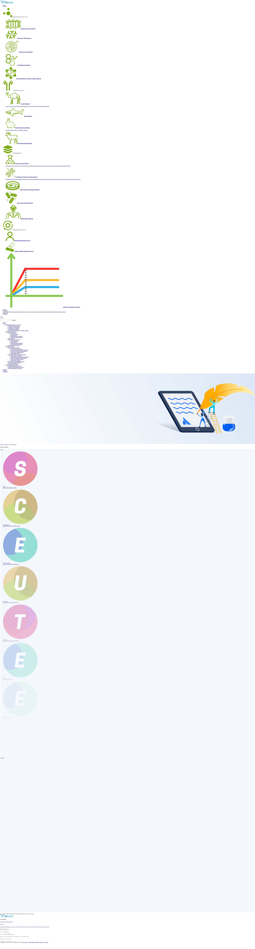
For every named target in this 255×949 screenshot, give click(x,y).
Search (14, 320)
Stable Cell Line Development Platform (30, 189)
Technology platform (10, 346)
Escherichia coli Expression (27, 166)
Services (5, 6)
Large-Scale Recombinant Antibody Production (37, 179)
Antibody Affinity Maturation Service (24, 251)
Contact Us (5, 314)
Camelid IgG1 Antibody (44, 106)
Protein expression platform (22, 163)
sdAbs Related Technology (52, 311)
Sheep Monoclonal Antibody (25, 143)
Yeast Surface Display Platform (25, 203)
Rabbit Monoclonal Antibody (22, 127)
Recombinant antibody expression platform (26, 177)
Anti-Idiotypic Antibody (23, 130)
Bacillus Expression (66, 166)
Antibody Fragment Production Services (55, 179)
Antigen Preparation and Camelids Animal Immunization (17, 106)
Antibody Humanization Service (22, 240)
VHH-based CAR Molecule (26, 52)
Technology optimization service (12, 364)
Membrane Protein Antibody (28, 28)
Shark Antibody (28, 116)
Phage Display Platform (27, 218)
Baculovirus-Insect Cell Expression (54, 166)
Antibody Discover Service (11, 331)
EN (2, 317)
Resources (5, 310)
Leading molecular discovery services (13, 324)
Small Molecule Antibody (23, 65)
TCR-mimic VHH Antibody (24, 38)
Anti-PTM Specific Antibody (12, 130)
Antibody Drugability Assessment (71, 307)
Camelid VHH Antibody (34, 106)
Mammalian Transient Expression (40, 166)
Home (4, 5)
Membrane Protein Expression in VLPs (14, 166)
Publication (5, 313)
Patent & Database (62, 311)
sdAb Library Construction (30, 311)
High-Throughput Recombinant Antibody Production (16, 179)
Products (5, 309)
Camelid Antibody (25, 104)
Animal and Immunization (19, 311)
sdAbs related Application (41, 311)
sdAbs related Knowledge (8, 311)
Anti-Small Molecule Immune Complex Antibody (28, 78)
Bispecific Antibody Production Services (72, 179)
